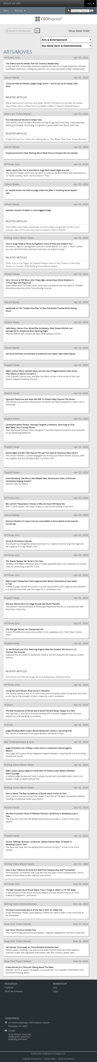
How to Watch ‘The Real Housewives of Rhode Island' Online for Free (36, 793)
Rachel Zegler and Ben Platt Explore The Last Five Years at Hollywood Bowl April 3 (42, 453)
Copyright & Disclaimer (31, 1059)
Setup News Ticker (79, 30)
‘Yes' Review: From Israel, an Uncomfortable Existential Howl (32, 947)
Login (89, 3)
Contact (11, 1031)
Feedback (9, 987)
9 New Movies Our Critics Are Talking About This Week (29, 967)
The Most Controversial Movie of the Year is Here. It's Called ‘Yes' (34, 910)
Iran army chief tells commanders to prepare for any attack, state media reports (40, 353)
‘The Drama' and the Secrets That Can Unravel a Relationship (32, 63)
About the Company (13, 991)
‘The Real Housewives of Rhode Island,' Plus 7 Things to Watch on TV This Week (41, 890)
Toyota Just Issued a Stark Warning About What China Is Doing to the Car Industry (42, 153)
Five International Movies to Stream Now (24, 119)
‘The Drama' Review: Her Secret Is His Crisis (24, 561)
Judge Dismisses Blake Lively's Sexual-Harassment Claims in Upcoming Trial (39, 730)
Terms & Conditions (66, 1059)
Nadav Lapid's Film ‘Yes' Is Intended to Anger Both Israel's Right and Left (37, 170)
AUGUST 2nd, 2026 (12, 3)
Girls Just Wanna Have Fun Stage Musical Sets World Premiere (33, 604)
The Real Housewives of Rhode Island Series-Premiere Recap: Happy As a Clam (40, 710)
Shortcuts (18, 11)
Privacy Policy (50, 1059)
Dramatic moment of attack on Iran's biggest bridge (28, 210)
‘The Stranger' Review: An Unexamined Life (24, 629)
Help (55, 987)
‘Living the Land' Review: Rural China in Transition (28, 690)
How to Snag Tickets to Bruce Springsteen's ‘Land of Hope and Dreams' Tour (39, 243)
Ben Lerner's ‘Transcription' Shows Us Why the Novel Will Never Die (35, 504)
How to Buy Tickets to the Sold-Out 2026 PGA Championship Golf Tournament (40, 870)
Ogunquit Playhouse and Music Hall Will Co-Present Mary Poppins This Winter (40, 399)
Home (6, 11)
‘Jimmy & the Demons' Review (19, 541)
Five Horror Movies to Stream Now (21, 930)
